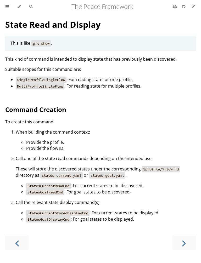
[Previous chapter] (17, 243)
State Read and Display (52, 24)
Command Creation (35, 109)
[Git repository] (184, 6)
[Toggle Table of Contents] (7, 6)
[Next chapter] (184, 243)
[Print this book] (175, 6)
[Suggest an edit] (193, 6)
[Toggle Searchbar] (31, 6)
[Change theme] (19, 6)
